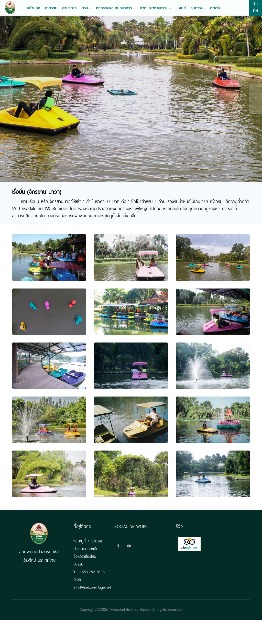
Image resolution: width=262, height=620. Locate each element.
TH (255, 4)
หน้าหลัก (33, 8)
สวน (86, 8)
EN (255, 11)
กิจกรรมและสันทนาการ (115, 8)
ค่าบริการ (69, 8)
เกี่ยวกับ (51, 8)
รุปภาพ (198, 8)
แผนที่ (181, 8)
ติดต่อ (215, 8)
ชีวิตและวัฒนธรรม (156, 8)
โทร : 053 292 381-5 (89, 571)
